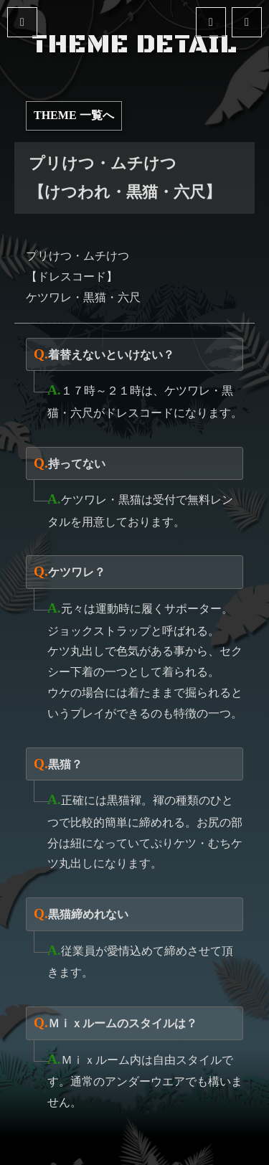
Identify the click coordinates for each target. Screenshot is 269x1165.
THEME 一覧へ (74, 115)
